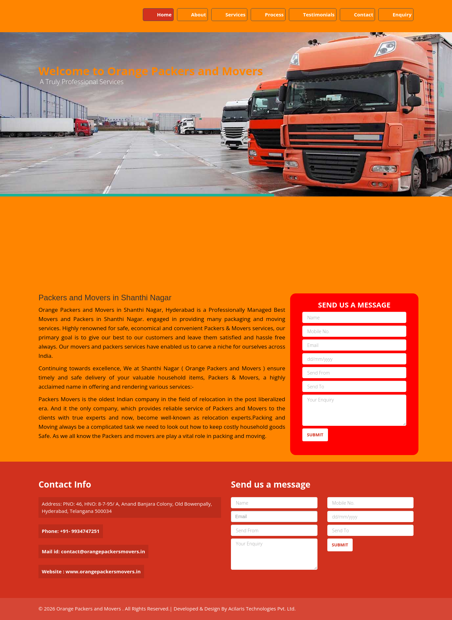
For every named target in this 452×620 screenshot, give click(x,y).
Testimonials (319, 14)
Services (235, 14)
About (198, 14)
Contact (363, 14)
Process (274, 14)
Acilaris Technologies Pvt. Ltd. (262, 608)
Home (164, 14)
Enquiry (402, 14)
